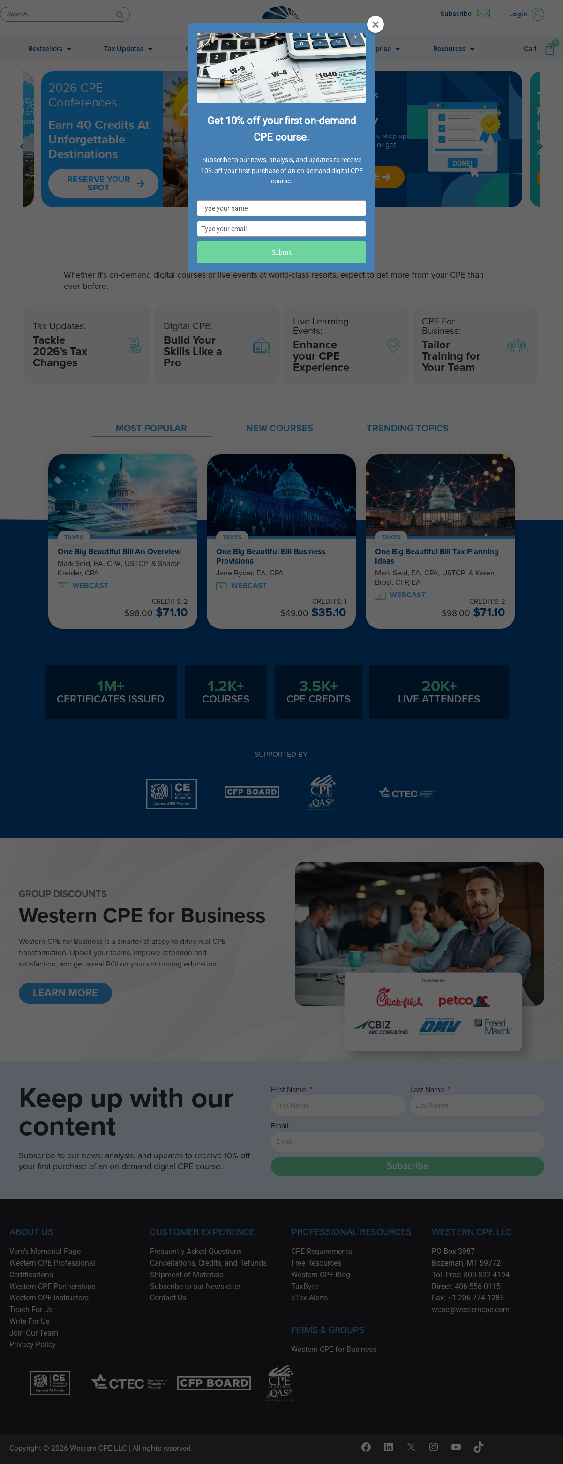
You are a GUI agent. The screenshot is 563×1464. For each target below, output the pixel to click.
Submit (281, 252)
